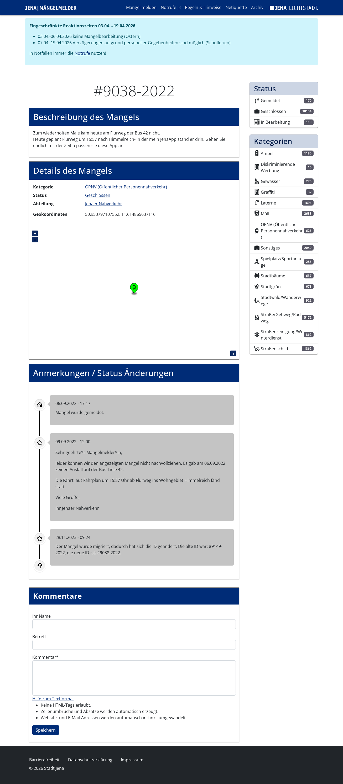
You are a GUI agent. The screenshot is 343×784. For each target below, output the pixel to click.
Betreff (39, 637)
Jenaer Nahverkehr (103, 204)
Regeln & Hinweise (203, 7)
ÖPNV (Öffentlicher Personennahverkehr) (126, 187)
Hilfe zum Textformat (53, 699)
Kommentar (44, 657)
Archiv (257, 7)
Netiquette (236, 7)
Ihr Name (41, 616)
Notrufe (172, 7)
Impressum (132, 760)
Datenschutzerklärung (90, 760)
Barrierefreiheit (44, 760)
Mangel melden (141, 7)
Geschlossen (97, 195)
